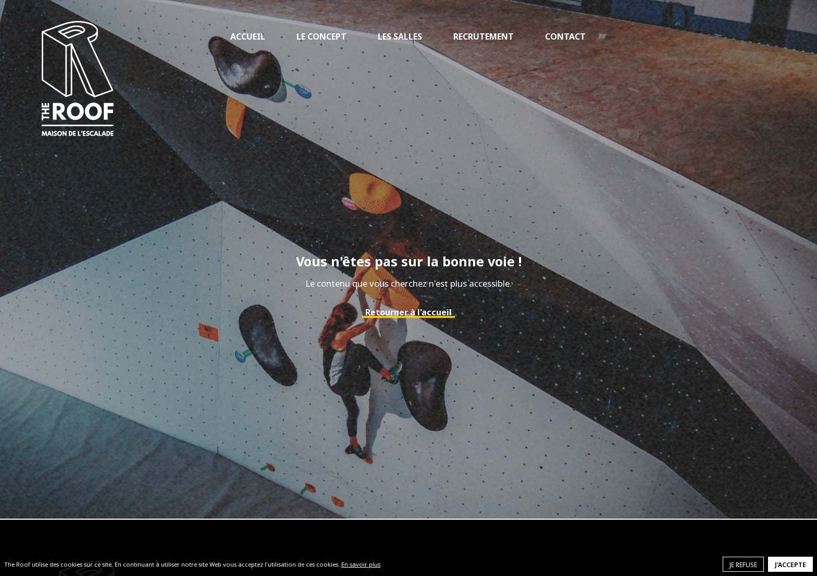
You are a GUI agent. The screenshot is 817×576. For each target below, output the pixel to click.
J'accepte (790, 564)
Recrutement (483, 36)
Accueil (247, 36)
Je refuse (743, 564)
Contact (565, 36)
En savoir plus (360, 564)
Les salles (400, 36)
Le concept (321, 36)
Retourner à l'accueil (408, 312)
